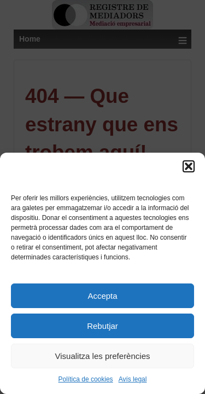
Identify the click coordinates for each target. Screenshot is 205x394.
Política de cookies (85, 379)
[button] (188, 166)
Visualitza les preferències (102, 356)
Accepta (102, 295)
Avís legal (133, 379)
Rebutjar (102, 326)
